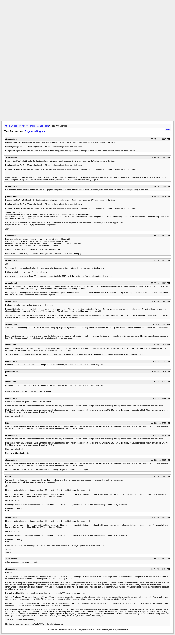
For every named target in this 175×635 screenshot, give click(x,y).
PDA (168, 129)
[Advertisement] (87, 9)
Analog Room (43, 126)
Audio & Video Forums (14, 126)
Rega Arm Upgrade (35, 131)
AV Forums (30, 126)
